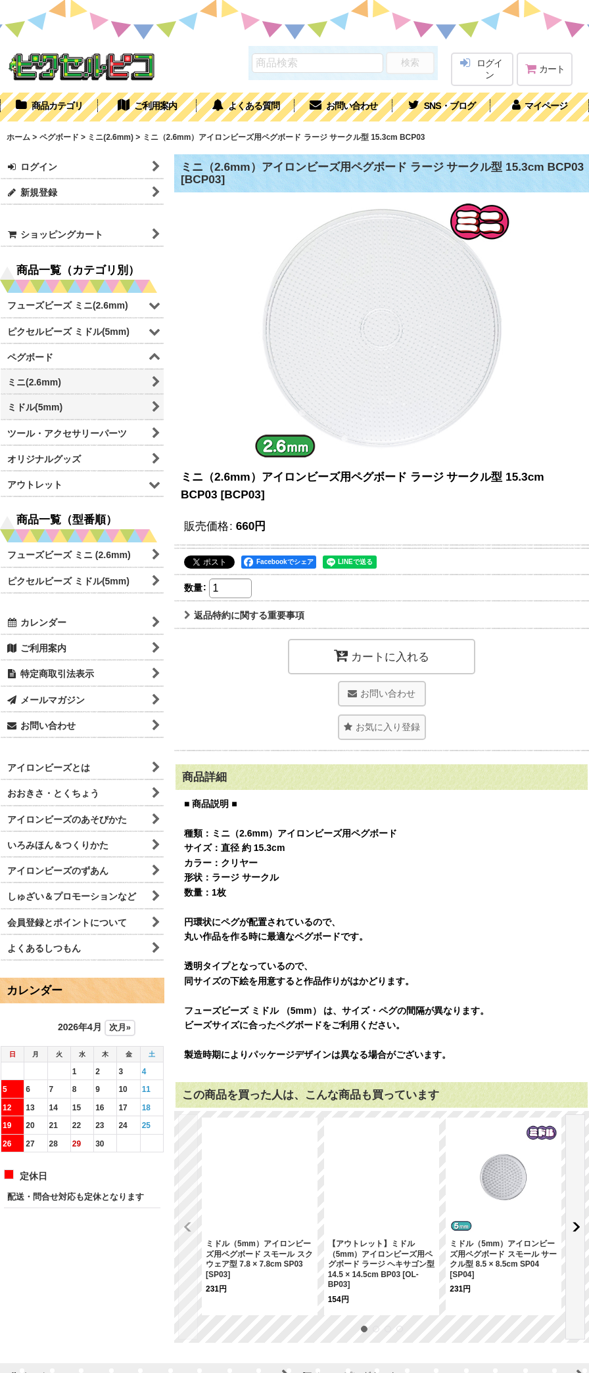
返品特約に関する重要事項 (244, 615)
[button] (441, 107)
